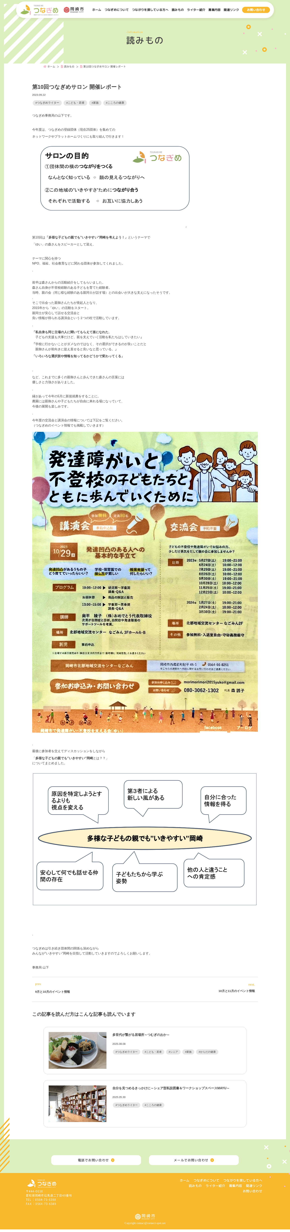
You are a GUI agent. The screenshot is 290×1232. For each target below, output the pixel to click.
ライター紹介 (196, 10)
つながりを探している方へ (150, 10)
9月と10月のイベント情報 (52, 991)
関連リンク (231, 10)
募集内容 (214, 10)
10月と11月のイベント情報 (236, 991)
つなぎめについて (116, 10)
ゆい (38, 244)
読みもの (178, 10)
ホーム (96, 10)
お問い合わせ (256, 10)
